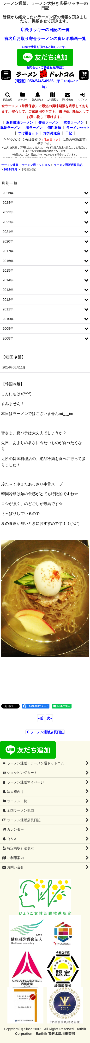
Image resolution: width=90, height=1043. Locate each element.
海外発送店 (51, 133)
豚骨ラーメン (10, 128)
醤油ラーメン (48, 122)
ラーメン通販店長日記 (45, 732)
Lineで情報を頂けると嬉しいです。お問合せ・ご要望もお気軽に (45, 57)
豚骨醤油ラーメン (19, 122)
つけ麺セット (28, 133)
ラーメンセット (78, 128)
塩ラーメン (34, 128)
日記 (68, 133)
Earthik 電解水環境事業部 (55, 1034)
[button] (6, 75)
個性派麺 (54, 128)
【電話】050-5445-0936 (33, 81)
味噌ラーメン (74, 122)
